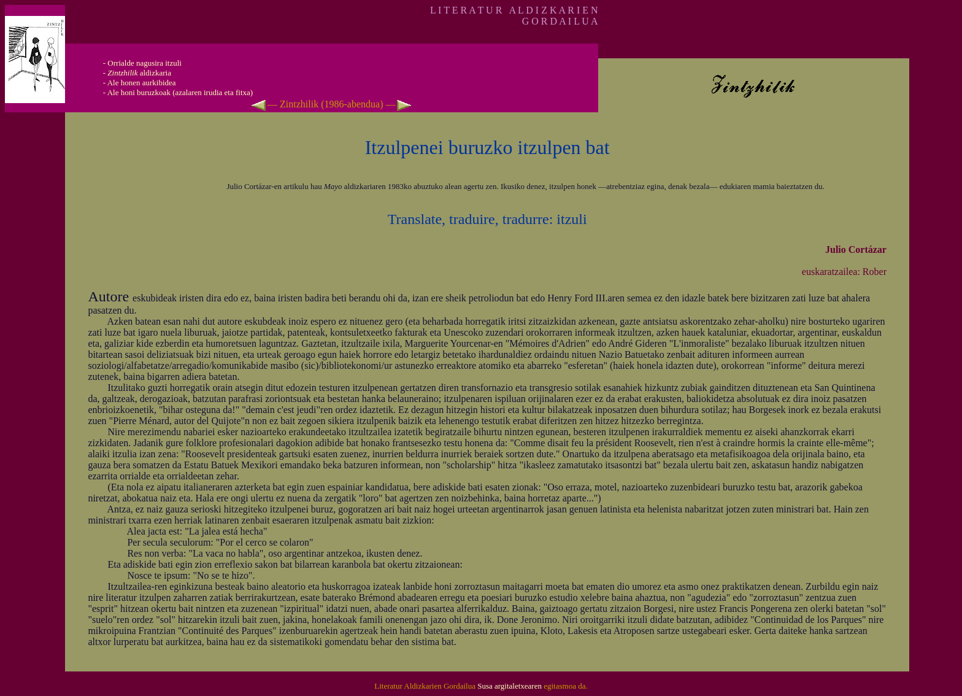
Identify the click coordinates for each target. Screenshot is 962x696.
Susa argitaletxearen (509, 685)
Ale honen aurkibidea (141, 82)
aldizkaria (139, 72)
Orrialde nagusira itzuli (144, 63)
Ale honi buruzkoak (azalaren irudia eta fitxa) (180, 92)
